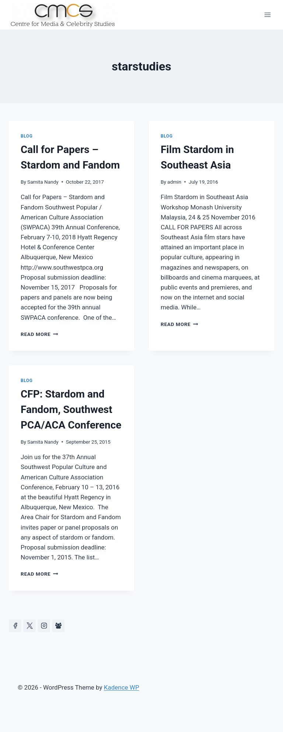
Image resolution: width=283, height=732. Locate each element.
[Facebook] (15, 626)
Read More (39, 334)
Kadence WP (121, 687)
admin (174, 182)
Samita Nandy (43, 182)
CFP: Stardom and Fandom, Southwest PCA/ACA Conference (71, 409)
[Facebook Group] (58, 626)
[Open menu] (267, 14)
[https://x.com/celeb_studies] (29, 626)
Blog (26, 136)
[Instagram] (44, 626)
